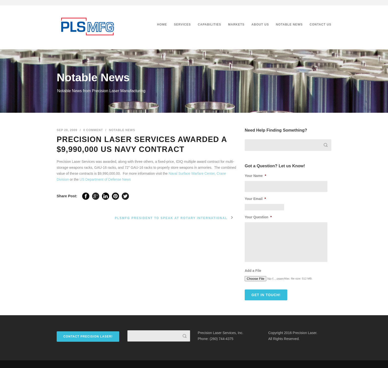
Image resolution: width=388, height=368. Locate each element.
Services (182, 24)
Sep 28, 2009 (67, 130)
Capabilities (209, 24)
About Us (260, 24)
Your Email (255, 199)
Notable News (289, 24)
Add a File (253, 271)
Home (162, 24)
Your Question (258, 217)
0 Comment (93, 130)
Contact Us (320, 24)
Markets (236, 24)
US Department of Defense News (105, 179)
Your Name (255, 176)
